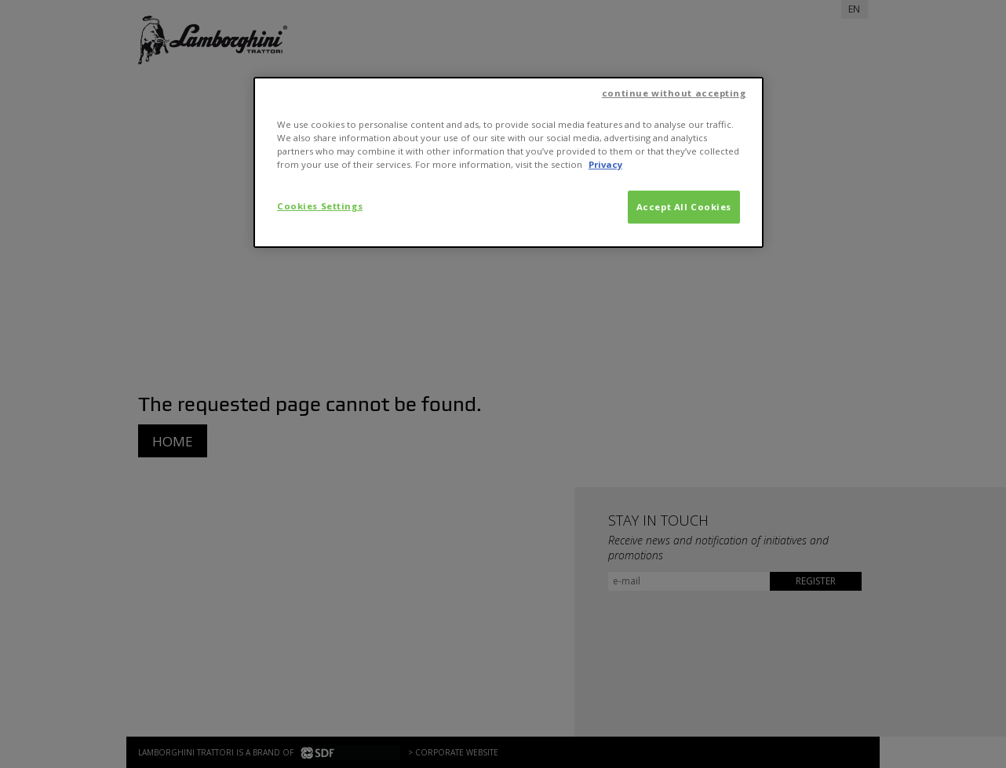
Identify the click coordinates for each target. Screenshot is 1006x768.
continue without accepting (674, 93)
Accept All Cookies (683, 207)
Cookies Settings (320, 206)
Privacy (605, 164)
